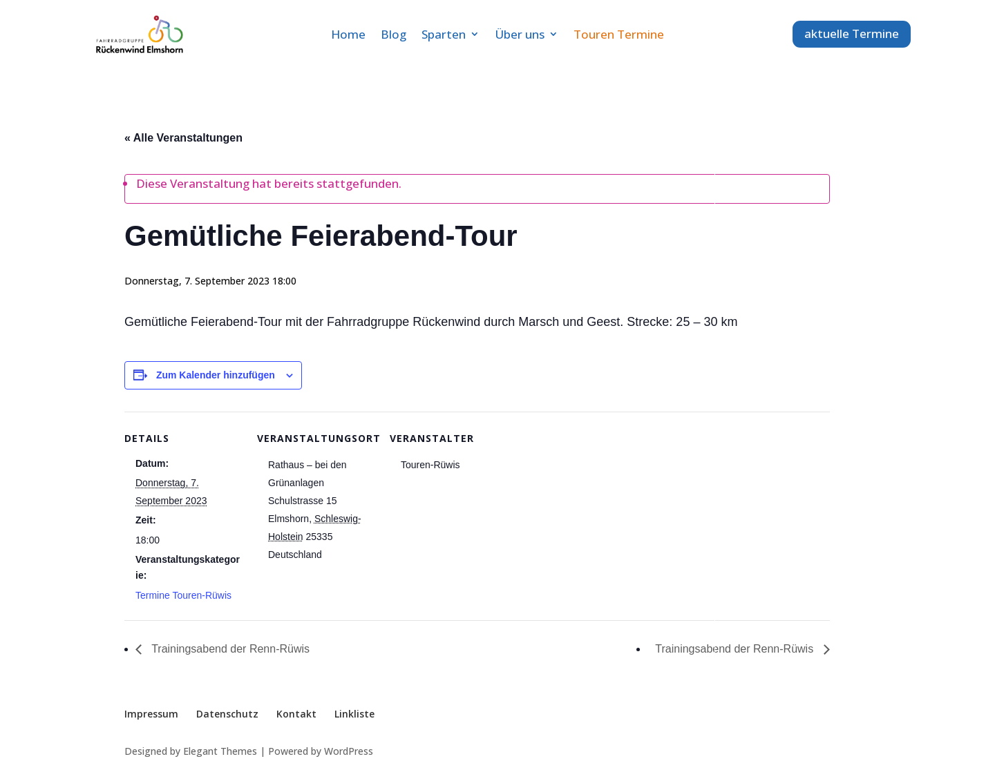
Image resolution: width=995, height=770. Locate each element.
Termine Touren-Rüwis (183, 595)
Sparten (443, 34)
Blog (393, 34)
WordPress (348, 751)
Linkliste (354, 713)
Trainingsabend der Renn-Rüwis (229, 649)
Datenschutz (227, 713)
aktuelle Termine (851, 33)
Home (348, 34)
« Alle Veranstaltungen (183, 138)
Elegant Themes (220, 751)
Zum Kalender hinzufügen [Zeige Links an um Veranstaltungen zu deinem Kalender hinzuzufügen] (215, 375)
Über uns (519, 34)
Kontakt (296, 713)
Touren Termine (619, 34)
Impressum (151, 713)
